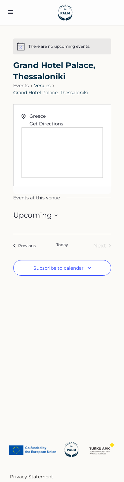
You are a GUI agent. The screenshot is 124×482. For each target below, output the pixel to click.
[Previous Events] (24, 245)
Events (21, 86)
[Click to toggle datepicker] (35, 215)
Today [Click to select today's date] (62, 244)
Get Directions (46, 124)
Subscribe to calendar (58, 268)
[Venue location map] (62, 152)
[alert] (59, 46)
